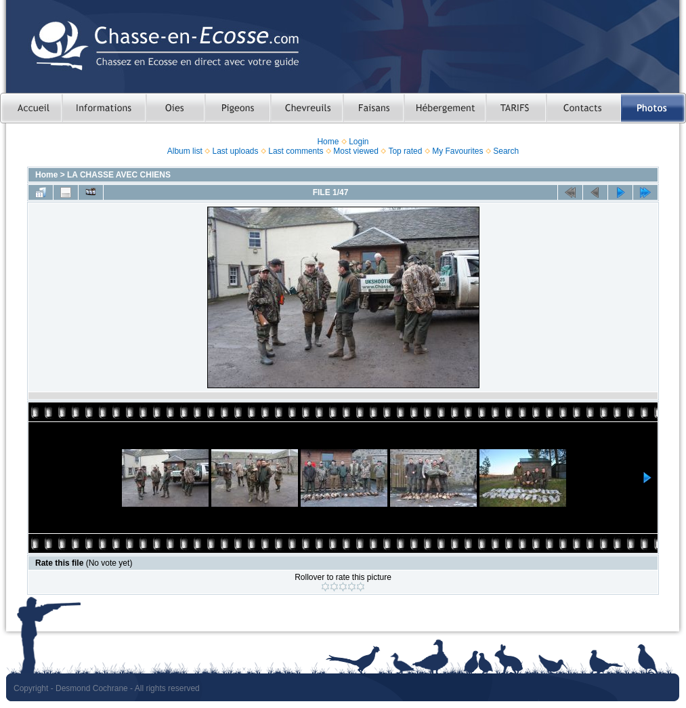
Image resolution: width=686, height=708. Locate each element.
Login (358, 141)
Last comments (295, 151)
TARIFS (516, 108)
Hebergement (445, 108)
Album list (184, 151)
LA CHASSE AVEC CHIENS (119, 175)
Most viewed (356, 151)
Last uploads (235, 151)
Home (328, 141)
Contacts (583, 108)
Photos (653, 108)
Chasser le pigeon (237, 108)
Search (506, 151)
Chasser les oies (175, 108)
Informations (104, 108)
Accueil (31, 108)
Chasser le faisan (373, 108)
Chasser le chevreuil (306, 108)
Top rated (405, 151)
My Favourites (457, 151)
